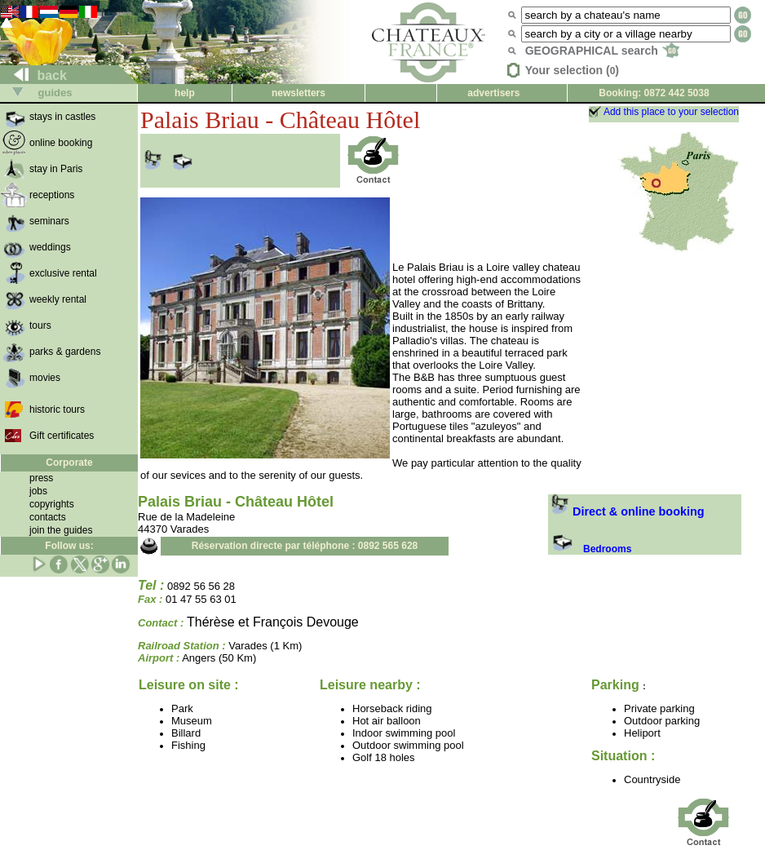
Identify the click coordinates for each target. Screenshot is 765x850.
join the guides (60, 530)
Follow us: (69, 545)
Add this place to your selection (671, 111)
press (41, 478)
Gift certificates (61, 435)
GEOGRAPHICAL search (602, 50)
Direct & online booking (626, 511)
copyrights (51, 504)
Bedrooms (589, 549)
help (185, 93)
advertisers (493, 93)
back (34, 75)
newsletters (298, 93)
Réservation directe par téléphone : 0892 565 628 (305, 545)
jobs (38, 491)
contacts (47, 517)
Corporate (69, 462)
